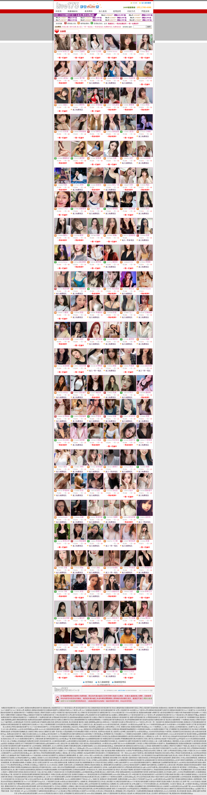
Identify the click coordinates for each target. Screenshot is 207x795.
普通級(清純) (98, 23)
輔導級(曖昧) (85, 23)
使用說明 (117, 11)
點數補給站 (73, 11)
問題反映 (145, 11)
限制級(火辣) (71, 23)
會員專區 (89, 11)
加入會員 (103, 11)
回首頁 (59, 11)
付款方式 (131, 11)
